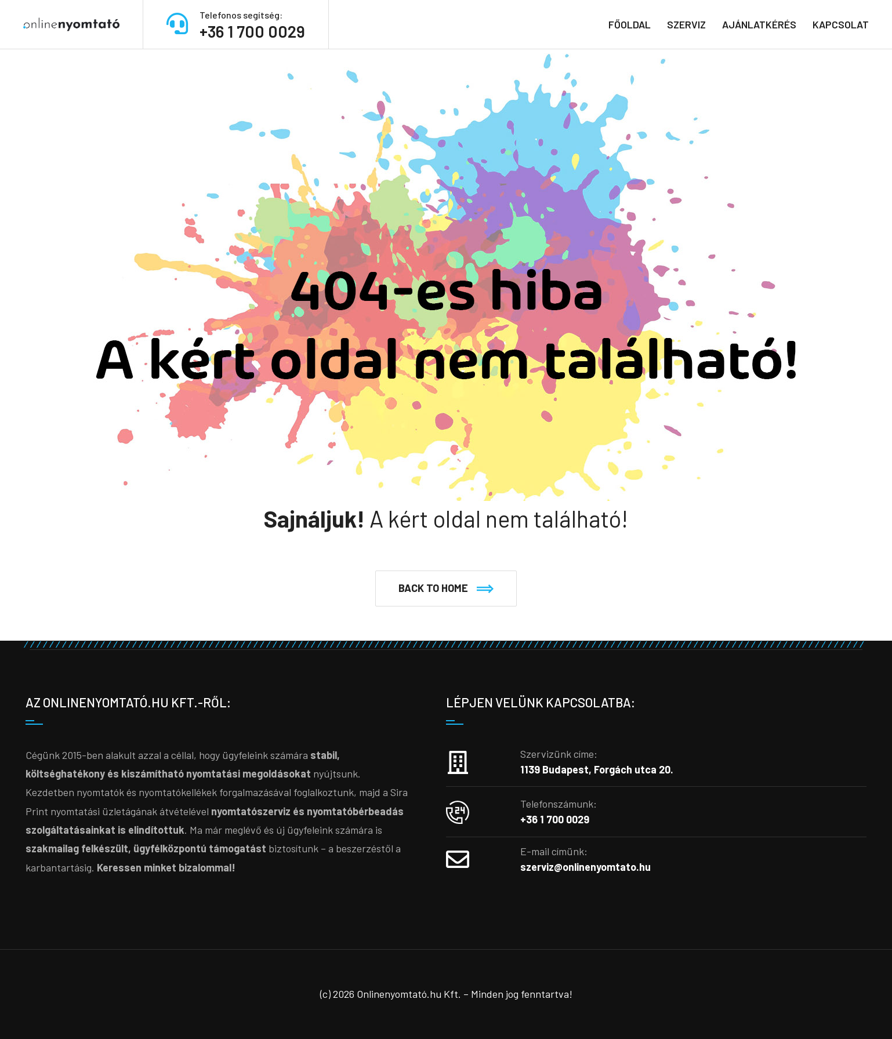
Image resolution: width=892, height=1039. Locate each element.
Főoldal (629, 24)
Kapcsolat (841, 24)
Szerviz (686, 24)
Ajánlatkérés (759, 24)
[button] (446, 588)
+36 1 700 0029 (252, 31)
